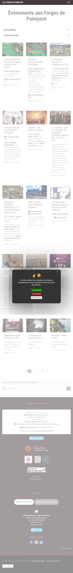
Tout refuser (36, 294)
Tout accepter (36, 290)
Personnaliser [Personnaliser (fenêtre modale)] (36, 298)
